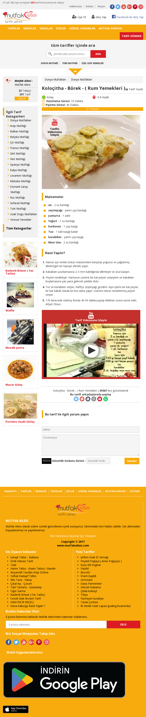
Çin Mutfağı (17, 142)
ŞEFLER (70, 491)
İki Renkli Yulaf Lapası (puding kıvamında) (106, 606)
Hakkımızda (75, 6)
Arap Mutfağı (18, 126)
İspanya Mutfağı (20, 164)
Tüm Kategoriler (19, 228)
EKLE (123, 624)
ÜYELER (61, 28)
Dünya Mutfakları (20, 120)
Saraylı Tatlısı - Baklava (24, 557)
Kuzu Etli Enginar (91, 565)
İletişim (101, 6)
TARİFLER (13, 28)
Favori (92, 109)
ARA (98, 54)
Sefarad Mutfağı (20, 203)
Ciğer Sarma (17, 591)
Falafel (85, 568)
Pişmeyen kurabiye (92, 598)
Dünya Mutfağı (49, 63)
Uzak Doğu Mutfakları (23, 214)
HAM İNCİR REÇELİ (22, 602)
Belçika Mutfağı (19, 137)
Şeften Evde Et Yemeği (94, 557)
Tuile (13, 565)
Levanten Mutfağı (21, 175)
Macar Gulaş (14, 384)
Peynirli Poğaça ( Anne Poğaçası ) (101, 561)
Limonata (86, 580)
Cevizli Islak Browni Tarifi (25, 598)
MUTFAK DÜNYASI (110, 28)
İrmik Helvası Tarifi (21, 561)
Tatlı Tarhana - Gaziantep (26, 587)
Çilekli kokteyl (89, 591)
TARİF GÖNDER (131, 36)
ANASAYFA (10, 491)
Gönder (132, 461)
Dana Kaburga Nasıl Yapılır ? (27, 606)
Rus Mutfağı (17, 197)
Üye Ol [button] (79, 16)
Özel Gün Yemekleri (93, 63)
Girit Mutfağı (17, 153)
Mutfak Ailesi (24, 82)
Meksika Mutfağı (20, 181)
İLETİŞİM (135, 491)
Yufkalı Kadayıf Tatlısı (23, 576)
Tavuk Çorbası (89, 602)
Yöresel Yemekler (20, 219)
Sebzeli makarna (91, 587)
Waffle (10, 310)
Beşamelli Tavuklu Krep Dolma (29, 572)
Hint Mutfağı (17, 159)
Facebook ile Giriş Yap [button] (128, 16)
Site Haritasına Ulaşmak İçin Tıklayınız (73, 536)
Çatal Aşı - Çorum (21, 583)
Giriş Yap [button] (99, 16)
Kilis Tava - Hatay (21, 580)
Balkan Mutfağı (19, 131)
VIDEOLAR (46, 28)
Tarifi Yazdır (134, 89)
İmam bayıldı (88, 576)
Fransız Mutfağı (19, 148)
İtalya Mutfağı (18, 170)
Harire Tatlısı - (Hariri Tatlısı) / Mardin (33, 568)
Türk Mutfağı (70, 63)
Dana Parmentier (91, 583)
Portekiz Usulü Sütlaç (20, 421)
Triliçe (84, 594)
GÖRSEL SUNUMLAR (82, 28)
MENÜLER (29, 28)
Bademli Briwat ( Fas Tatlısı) (19, 272)
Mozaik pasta (15, 347)
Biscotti (85, 572)
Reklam (90, 6)
